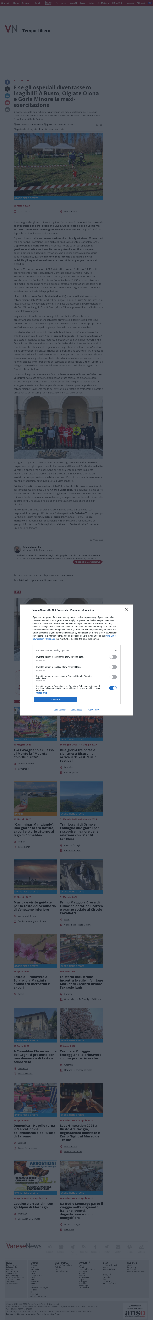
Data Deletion (60, 710)
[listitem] (76, 650)
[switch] (113, 657)
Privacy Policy (93, 710)
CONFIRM (55, 699)
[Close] (127, 610)
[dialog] (76, 660)
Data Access (76, 710)
